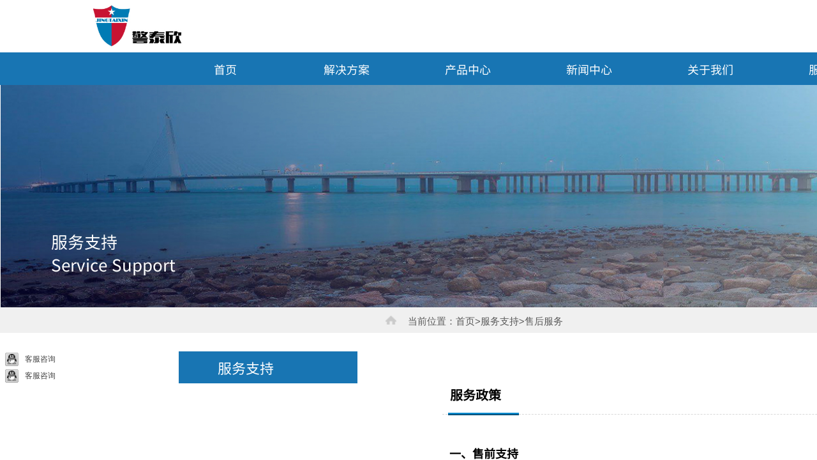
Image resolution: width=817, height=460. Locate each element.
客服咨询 (30, 359)
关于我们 (710, 69)
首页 (225, 69)
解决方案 (347, 69)
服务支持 (246, 367)
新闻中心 (589, 69)
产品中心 (468, 69)
